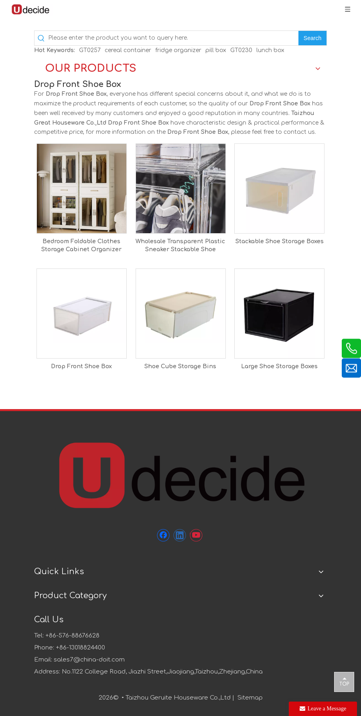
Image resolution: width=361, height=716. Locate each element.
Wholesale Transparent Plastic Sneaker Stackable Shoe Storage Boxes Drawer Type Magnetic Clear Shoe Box (180, 246)
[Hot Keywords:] (312, 38)
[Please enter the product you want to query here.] (173, 38)
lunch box (270, 50)
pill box (215, 50)
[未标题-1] (180, 474)
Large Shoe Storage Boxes (279, 366)
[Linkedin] (179, 535)
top (344, 682)
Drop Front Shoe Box (81, 366)
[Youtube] (196, 535)
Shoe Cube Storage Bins (180, 366)
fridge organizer (178, 50)
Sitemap (250, 697)
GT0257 (90, 50)
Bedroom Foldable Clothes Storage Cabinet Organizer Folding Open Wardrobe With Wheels (81, 246)
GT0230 (241, 50)
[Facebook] (163, 535)
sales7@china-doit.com (89, 659)
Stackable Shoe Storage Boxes (279, 241)
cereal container (128, 50)
